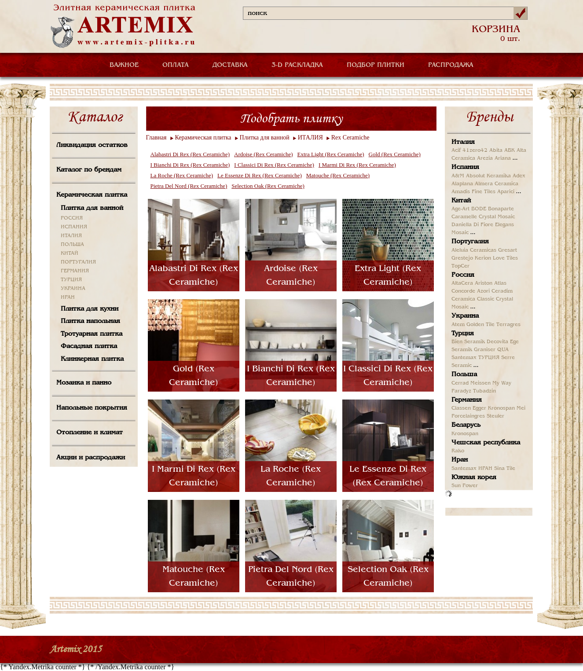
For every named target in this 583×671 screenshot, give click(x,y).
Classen (461, 408)
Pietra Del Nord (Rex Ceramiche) (188, 186)
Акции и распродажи (90, 458)
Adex (519, 176)
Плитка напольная (90, 321)
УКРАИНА (73, 288)
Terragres (508, 324)
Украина (465, 316)
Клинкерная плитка (92, 359)
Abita (495, 150)
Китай (461, 201)
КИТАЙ (69, 253)
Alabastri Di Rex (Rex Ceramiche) (190, 154)
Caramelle (464, 217)
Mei (521, 408)
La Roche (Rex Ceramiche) (181, 175)
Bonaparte (501, 209)
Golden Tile (480, 324)
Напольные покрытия (91, 408)
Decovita (497, 342)
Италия (463, 142)
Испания (465, 167)
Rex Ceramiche (350, 137)
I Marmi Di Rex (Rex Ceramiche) (357, 164)
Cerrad (460, 383)
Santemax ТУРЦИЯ (475, 357)
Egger (479, 408)
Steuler (495, 416)
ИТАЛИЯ (71, 235)
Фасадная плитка (89, 346)
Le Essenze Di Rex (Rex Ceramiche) (259, 175)
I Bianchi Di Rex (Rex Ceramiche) (190, 164)
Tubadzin (484, 391)
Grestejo (462, 258)
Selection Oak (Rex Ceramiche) (267, 186)
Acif (456, 150)
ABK (509, 150)
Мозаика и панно (83, 383)
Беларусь (465, 425)
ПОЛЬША (72, 244)
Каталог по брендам (88, 170)
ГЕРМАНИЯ (75, 271)
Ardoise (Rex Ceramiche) (263, 154)
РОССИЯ (72, 218)
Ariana (503, 158)
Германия (466, 400)
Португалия (470, 241)
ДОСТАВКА (230, 65)
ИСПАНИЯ (74, 227)
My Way (501, 383)
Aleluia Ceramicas (473, 250)
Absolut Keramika (488, 176)
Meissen (480, 383)
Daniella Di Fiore (472, 224)
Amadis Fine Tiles (473, 191)
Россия (462, 275)
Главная (156, 137)
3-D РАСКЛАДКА (297, 65)
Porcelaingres (468, 416)
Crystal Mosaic (497, 217)
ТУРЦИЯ (71, 279)
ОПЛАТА (175, 65)
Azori (483, 291)
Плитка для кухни (89, 309)
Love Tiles (505, 258)
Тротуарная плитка (91, 334)
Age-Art (460, 209)
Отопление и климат (89, 432)
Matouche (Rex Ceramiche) (338, 175)
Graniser (484, 349)
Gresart (507, 250)
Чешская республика (485, 443)
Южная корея (473, 477)
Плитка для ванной (92, 208)
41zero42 (475, 150)
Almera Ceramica (496, 184)
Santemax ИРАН (471, 468)
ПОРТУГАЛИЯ (78, 262)
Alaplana (462, 184)
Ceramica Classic (472, 299)
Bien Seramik (468, 342)
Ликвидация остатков (92, 145)
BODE (478, 209)
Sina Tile (504, 468)
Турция (462, 333)
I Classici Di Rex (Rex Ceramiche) (274, 164)
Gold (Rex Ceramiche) (395, 154)
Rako (457, 451)
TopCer (460, 266)
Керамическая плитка (91, 195)
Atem (458, 324)
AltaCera (462, 283)
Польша (464, 374)
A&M (457, 176)
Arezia (485, 158)
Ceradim (502, 291)
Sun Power (464, 485)
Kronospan (501, 408)
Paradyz (461, 391)
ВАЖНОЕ (124, 65)
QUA (503, 349)
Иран (459, 460)
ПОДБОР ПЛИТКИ (375, 65)
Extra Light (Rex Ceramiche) (330, 154)
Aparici (505, 191)
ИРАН (68, 297)
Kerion (483, 258)
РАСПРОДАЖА (450, 65)
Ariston (483, 283)
